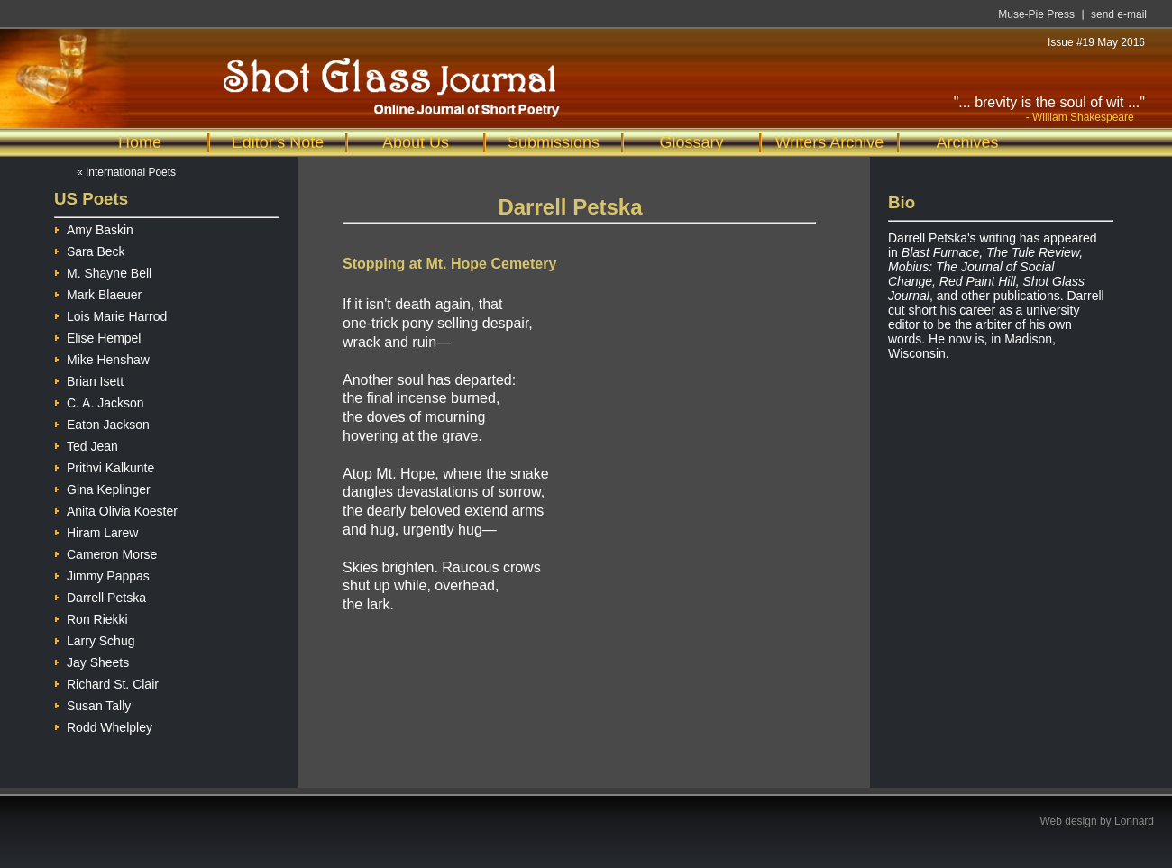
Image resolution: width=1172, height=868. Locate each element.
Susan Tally (92, 703)
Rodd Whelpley (103, 725)
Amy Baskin (93, 227)
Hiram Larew (96, 530)
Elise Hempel (97, 335)
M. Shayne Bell (102, 270)
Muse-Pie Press (1036, 14)
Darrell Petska (100, 595)
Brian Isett (89, 379)
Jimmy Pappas (102, 573)
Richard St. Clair (106, 681)
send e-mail (1119, 14)
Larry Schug (94, 638)
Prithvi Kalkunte (104, 465)
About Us (415, 142)
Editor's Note (278, 142)
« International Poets (126, 172)
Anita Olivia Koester (116, 508)
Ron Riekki (91, 617)
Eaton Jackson (102, 422)
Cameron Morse (105, 552)
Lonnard (1134, 821)
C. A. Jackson (99, 400)
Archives (967, 142)
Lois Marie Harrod (110, 314)
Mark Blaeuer (98, 292)
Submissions (554, 142)
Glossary (691, 142)
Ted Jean (86, 443)
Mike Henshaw (102, 357)
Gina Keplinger (102, 487)
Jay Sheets (91, 660)
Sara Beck (89, 249)
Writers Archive (829, 142)
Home (139, 142)
